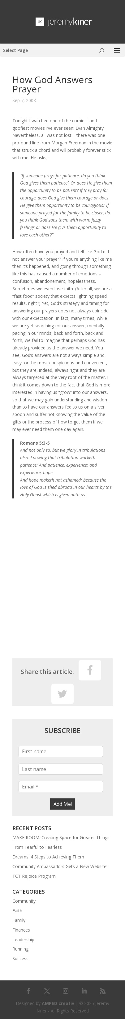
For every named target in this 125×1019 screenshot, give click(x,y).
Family (18, 920)
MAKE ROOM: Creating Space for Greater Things (61, 837)
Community (24, 901)
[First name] (61, 751)
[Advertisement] (62, 580)
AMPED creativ (58, 1003)
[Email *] (61, 786)
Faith (17, 911)
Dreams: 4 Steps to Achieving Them (48, 857)
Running (20, 949)
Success (20, 958)
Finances (21, 930)
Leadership (23, 939)
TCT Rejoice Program (34, 876)
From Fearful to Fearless (37, 847)
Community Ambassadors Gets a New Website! (59, 866)
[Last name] (61, 769)
